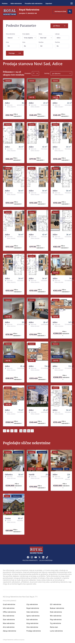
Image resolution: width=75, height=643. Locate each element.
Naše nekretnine (16, 3)
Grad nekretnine (9, 604)
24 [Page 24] (25, 430)
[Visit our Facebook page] (28, 557)
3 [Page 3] (15, 430)
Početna (4, 3)
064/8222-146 (32, 13)
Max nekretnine (9, 623)
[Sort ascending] (33, 73)
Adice (58, 37)
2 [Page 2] (11, 430)
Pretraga (15, 53)
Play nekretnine (56, 619)
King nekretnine (32, 623)
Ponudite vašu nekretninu (33, 3)
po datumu (56, 73)
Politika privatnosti (30, 560)
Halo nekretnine (32, 611)
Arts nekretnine (8, 627)
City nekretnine (32, 604)
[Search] (70, 11)
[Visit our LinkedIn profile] (43, 557)
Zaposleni (49, 3)
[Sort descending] (37, 73)
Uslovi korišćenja (45, 560)
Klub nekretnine (56, 611)
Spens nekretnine (32, 615)
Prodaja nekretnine (33, 630)
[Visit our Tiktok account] (47, 557)
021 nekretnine (55, 604)
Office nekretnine (9, 611)
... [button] (18, 430)
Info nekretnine (8, 608)
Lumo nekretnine (56, 630)
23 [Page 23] (21, 430)
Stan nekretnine (9, 619)
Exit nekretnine (32, 619)
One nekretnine (32, 627)
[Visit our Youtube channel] (35, 557)
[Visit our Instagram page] (32, 557)
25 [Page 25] (29, 430)
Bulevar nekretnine (57, 608)
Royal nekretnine (32, 608)
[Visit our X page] (39, 557)
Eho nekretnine (8, 615)
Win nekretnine (55, 615)
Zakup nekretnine (9, 630)
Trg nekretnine (55, 623)
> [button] (32, 430)
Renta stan (54, 627)
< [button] (4, 430)
